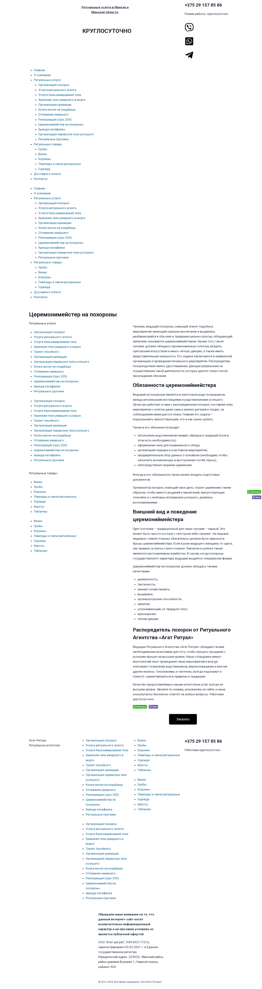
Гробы (42, 149)
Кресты (39, 506)
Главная (39, 70)
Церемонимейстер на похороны (60, 124)
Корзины (44, 159)
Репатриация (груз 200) (55, 119)
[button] (183, 719)
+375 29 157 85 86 (203, 5)
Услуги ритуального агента (57, 90)
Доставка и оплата (47, 174)
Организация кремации (54, 104)
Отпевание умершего (53, 114)
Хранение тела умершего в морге (61, 100)
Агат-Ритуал (37, 740)
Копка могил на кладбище (57, 109)
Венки (42, 154)
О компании (42, 75)
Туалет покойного (46, 351)
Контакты (41, 179)
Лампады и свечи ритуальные (59, 164)
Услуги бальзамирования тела (59, 95)
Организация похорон (53, 85)
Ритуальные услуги (47, 80)
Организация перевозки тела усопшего (66, 134)
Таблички (40, 511)
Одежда (44, 169)
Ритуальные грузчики (53, 139)
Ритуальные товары (48, 144)
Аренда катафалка (51, 129)
